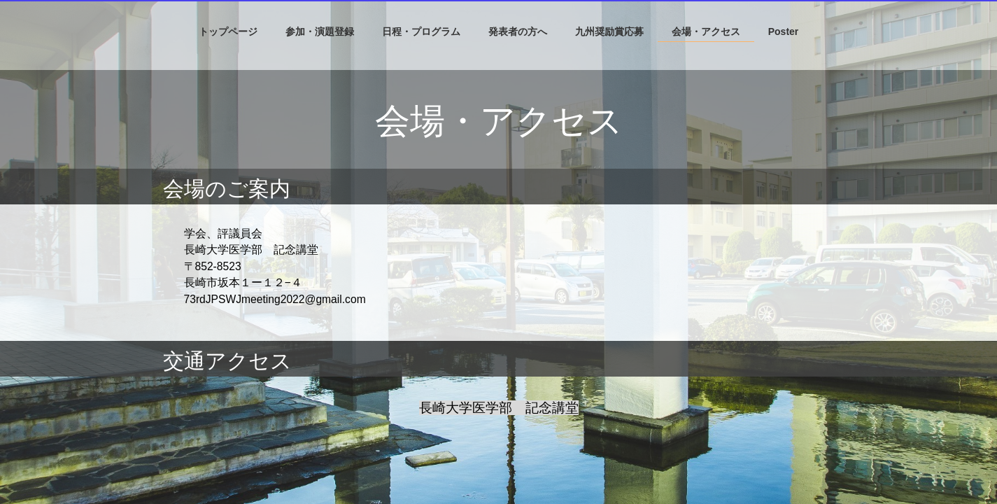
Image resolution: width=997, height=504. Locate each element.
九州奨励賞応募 (609, 31)
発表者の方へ (517, 31)
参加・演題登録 (319, 31)
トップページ (228, 31)
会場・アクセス (706, 31)
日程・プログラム (421, 31)
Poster (783, 31)
